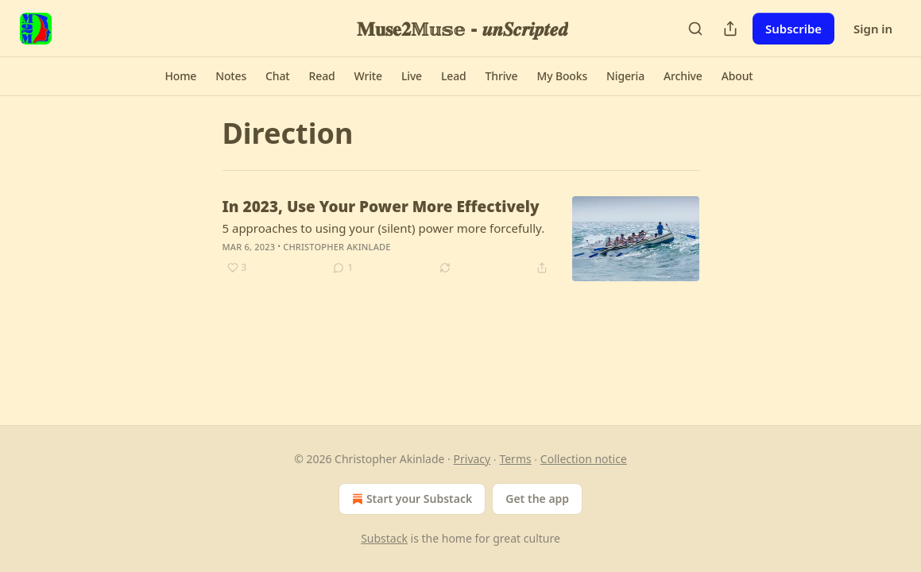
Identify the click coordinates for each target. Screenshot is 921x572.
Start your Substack (410, 499)
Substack (384, 538)
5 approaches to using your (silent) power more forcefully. (384, 228)
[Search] (695, 28)
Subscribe (793, 29)
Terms (515, 458)
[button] (180, 76)
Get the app (537, 498)
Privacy (472, 458)
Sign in (872, 29)
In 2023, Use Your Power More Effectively (381, 206)
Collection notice (583, 458)
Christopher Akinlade (336, 247)
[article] (461, 239)
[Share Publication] (730, 28)
